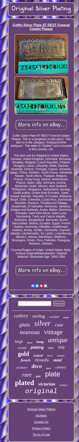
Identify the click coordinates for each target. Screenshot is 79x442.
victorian (46, 384)
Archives (41, 415)
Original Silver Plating (41, 409)
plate (52, 374)
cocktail (54, 316)
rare (27, 375)
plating (37, 347)
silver (42, 323)
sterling (38, 316)
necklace (21, 367)
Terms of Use (41, 434)
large (19, 341)
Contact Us (41, 422)
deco (37, 366)
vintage (53, 331)
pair (38, 376)
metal (65, 317)
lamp (40, 342)
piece (48, 368)
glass (24, 325)
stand (57, 360)
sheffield (38, 355)
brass (29, 342)
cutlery (21, 315)
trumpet (63, 385)
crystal (22, 348)
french (25, 360)
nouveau (30, 332)
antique (58, 340)
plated (24, 383)
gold (23, 353)
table (51, 348)
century (60, 367)
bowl (49, 355)
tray (61, 347)
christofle (42, 360)
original (41, 391)
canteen (60, 355)
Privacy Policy (41, 428)
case (59, 325)
